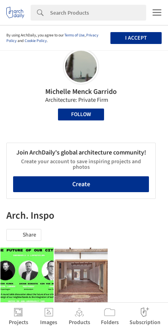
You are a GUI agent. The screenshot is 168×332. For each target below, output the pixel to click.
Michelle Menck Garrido (81, 92)
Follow (81, 114)
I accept (136, 38)
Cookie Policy (36, 41)
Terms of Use (74, 35)
